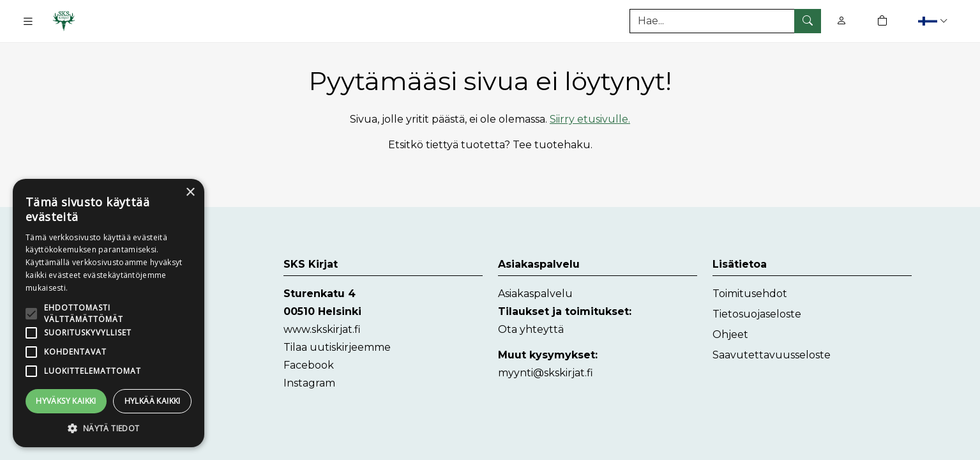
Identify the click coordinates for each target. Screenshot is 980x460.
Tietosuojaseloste (756, 314)
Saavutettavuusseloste (771, 355)
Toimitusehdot (749, 294)
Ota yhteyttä (531, 329)
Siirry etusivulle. (590, 119)
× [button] (190, 192)
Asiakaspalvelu (535, 294)
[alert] (108, 313)
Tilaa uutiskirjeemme (337, 347)
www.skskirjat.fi (322, 329)
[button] (934, 21)
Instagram (309, 383)
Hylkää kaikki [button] (152, 400)
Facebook (308, 365)
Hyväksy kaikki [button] (66, 400)
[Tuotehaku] (725, 21)
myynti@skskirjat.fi (545, 373)
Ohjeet (730, 334)
